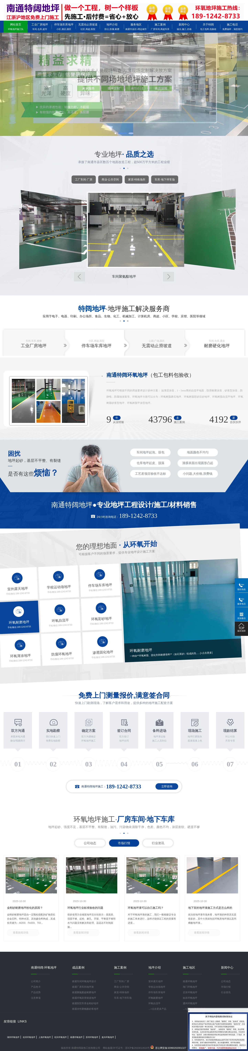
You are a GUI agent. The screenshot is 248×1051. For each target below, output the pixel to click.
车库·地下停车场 (165, 179)
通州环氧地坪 (190, 1003)
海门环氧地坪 (190, 986)
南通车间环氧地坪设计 (84, 981)
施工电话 (232, 26)
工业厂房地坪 (40, 26)
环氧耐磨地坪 (155, 997)
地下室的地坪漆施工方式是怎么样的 (210, 907)
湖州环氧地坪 (13, 1037)
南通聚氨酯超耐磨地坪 (84, 992)
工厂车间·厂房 (83, 179)
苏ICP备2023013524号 (137, 1048)
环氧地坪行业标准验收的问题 (85, 907)
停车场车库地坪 (64, 26)
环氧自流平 (154, 1003)
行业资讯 (158, 843)
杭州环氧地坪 (29, 1037)
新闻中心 (184, 26)
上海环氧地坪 (45, 1037)
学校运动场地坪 (156, 986)
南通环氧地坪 (190, 981)
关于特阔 (208, 26)
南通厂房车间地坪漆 (83, 986)
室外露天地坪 (155, 981)
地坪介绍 (112, 26)
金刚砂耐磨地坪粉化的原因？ (25, 907)
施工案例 (160, 26)
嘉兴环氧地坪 (108, 1037)
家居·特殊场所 (136, 179)
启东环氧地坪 (190, 992)
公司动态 (90, 843)
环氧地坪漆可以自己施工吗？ (146, 907)
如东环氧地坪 (190, 997)
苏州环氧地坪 (92, 1037)
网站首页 (16, 26)
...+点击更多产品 (157, 1008)
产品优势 (36, 992)
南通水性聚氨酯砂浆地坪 (85, 1008)
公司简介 (36, 981)
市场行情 (124, 843)
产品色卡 (36, 986)
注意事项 (36, 997)
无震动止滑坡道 (88, 26)
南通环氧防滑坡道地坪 (84, 997)
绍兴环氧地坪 (60, 1037)
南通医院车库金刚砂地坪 (85, 1003)
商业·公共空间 (110, 179)
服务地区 (136, 26)
